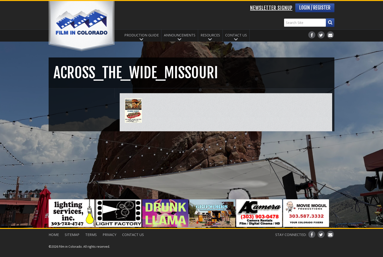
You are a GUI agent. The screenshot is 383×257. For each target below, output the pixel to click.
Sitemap (72, 234)
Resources (210, 35)
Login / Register (314, 8)
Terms (91, 234)
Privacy (109, 234)
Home (54, 234)
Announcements (179, 35)
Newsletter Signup (271, 8)
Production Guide (141, 35)
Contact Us (236, 35)
